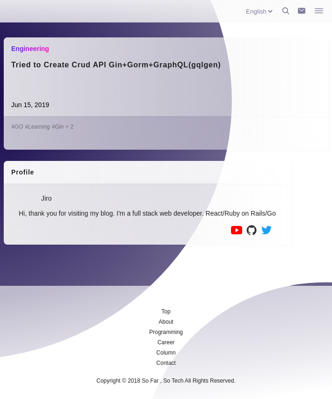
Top (165, 311)
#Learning (37, 126)
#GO (17, 126)
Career (166, 342)
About (166, 322)
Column (165, 352)
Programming (166, 332)
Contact (165, 363)
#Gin (58, 126)
